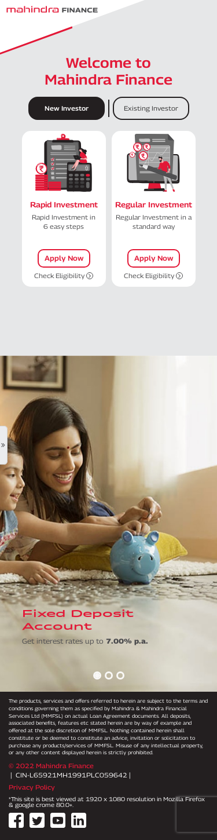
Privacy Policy (32, 787)
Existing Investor (151, 108)
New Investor (67, 108)
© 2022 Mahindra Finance (51, 765)
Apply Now (64, 258)
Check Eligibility (63, 275)
